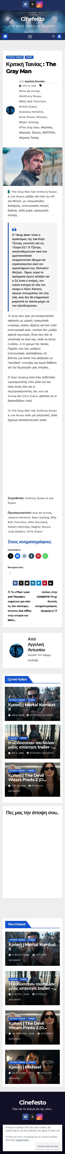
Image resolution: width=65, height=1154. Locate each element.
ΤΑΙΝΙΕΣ (29, 57)
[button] (53, 36)
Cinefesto (32, 19)
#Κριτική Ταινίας (29, 137)
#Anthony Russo (30, 96)
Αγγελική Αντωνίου (35, 81)
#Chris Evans (28, 106)
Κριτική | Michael (25, 1067)
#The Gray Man (29, 127)
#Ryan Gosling (28, 122)
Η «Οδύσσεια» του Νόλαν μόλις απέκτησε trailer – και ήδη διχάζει (31, 747)
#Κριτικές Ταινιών (30, 132)
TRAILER (13, 738)
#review (41, 117)
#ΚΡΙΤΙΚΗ (48, 132)
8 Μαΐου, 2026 (21, 955)
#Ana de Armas (29, 91)
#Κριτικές (46, 127)
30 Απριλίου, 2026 (23, 1033)
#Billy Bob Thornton (32, 101)
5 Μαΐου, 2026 (21, 994)
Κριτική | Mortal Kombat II (31, 707)
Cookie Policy (22, 1140)
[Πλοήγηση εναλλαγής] (30, 36)
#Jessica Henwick (31, 111)
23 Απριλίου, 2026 (23, 1073)
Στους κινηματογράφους (29, 541)
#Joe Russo (27, 117)
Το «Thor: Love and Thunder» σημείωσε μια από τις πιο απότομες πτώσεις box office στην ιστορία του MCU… (19, 606)
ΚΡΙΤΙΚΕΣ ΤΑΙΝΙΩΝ (15, 57)
